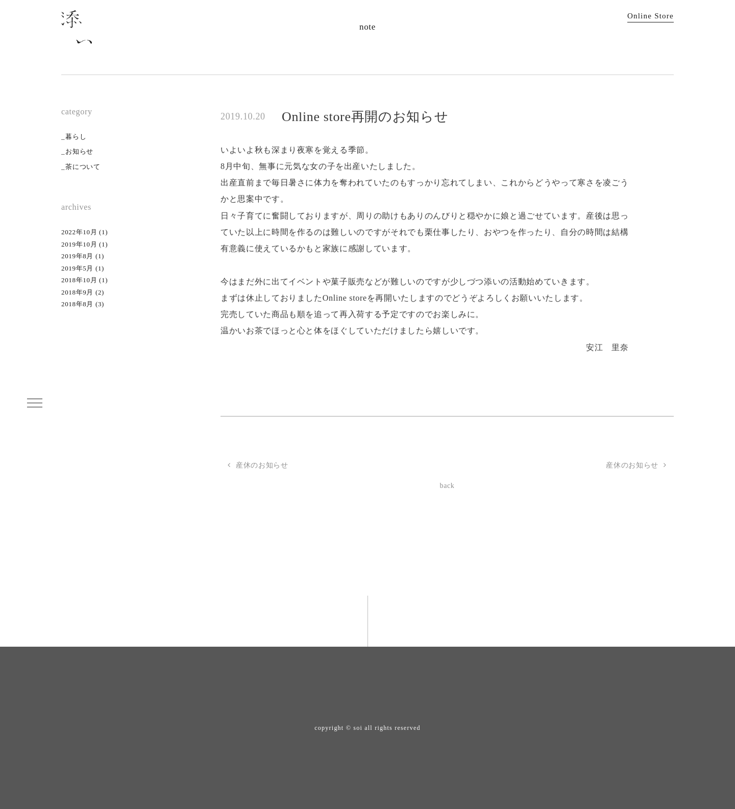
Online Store (650, 16)
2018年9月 (77, 292)
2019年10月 (79, 244)
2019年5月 (77, 268)
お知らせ (79, 151)
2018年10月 (79, 280)
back (446, 485)
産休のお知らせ (636, 465)
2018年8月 (77, 304)
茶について (82, 166)
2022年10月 (79, 232)
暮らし (75, 136)
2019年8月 (77, 256)
